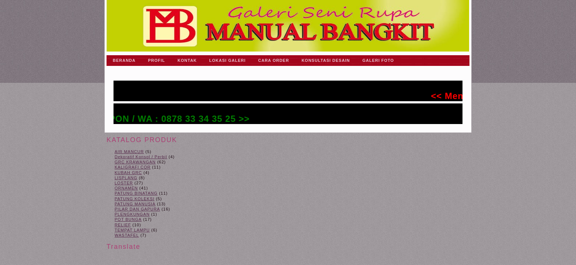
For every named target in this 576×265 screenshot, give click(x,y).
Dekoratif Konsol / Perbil (141, 157)
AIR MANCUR (129, 151)
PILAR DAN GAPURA (137, 209)
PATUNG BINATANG (136, 193)
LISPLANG (126, 178)
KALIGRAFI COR (133, 167)
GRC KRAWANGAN (135, 162)
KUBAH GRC (128, 172)
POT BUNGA (128, 219)
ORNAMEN (126, 188)
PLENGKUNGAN (132, 214)
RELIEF (123, 225)
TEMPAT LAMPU (132, 230)
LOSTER (124, 183)
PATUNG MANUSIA (135, 204)
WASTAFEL (127, 235)
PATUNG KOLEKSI (134, 199)
